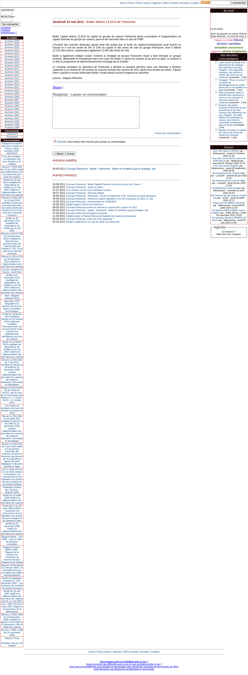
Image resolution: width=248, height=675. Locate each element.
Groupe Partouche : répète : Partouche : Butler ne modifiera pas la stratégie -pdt (111, 175)
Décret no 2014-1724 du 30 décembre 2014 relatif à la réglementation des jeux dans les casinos (12, 261)
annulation (221, 47)
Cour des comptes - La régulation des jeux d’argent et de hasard (12, 160)
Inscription (6, 27)
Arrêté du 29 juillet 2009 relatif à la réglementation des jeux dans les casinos (12, 499)
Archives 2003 (12, 112)
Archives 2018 (12, 66)
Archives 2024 (12, 47)
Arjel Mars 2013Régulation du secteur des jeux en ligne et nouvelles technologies (12, 306)
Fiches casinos (143, 3)
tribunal (238, 40)
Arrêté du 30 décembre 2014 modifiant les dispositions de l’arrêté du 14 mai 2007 (12, 224)
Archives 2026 (12, 41)
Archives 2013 (12, 81)
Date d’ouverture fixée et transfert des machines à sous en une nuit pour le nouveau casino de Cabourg (231, 97)
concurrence (235, 47)
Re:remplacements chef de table (228, 173)
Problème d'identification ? (9, 31)
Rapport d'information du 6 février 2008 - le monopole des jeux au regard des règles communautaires (12, 570)
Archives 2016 (12, 72)
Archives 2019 (12, 62)
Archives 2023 (12, 50)
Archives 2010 (12, 90)
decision (222, 43)
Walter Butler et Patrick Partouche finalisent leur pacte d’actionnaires (101, 222)
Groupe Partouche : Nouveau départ (85, 199)
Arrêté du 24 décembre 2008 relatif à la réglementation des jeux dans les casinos (12, 528)
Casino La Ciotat (223, 40)
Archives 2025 (12, 44)
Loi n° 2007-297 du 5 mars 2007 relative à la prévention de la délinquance (12, 608)
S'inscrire (62, 148)
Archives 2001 (12, 118)
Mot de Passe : (8, 16)
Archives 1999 (12, 124)
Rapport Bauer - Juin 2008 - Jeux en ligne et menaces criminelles (12, 540)
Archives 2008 (12, 96)
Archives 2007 (12, 100)
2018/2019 (12, 134)
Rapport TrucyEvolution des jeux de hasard (12, 642)
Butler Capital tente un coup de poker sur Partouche (93, 228)
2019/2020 (12, 137)
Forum (131, 3)
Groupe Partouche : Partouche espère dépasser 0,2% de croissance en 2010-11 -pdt (110, 205)
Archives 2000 (12, 121)
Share (56, 87)
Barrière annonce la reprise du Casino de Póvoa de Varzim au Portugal (232, 132)
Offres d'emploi (170, 3)
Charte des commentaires (168, 139)
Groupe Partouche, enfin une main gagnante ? (90, 225)
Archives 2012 (12, 84)
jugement (216, 51)
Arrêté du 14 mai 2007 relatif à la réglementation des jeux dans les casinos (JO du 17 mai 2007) (12, 596)
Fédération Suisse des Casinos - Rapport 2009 (12, 489)
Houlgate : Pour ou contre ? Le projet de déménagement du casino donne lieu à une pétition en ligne (233, 85)
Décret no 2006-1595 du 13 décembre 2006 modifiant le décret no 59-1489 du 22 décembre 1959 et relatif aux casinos (12, 620)
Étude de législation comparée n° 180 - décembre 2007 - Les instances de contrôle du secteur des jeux (12, 583)
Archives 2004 (12, 109)
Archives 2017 (12, 69)
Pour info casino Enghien (226, 165)
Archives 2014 (12, 78)
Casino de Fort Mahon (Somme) (228, 203)
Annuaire (184, 3)
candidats (234, 43)
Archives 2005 (12, 106)
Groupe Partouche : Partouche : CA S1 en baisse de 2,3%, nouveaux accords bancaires (111, 202)
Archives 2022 (12, 53)
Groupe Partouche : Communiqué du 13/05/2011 (92, 208)
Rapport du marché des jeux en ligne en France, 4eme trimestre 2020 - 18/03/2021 (12, 148)
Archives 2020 (12, 59)
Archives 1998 (12, 127)
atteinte (226, 51)
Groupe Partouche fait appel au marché (87, 219)
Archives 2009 (12, 93)
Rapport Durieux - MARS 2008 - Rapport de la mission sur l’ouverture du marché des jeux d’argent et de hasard (12, 554)
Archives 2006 (12, 103)
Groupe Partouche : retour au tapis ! (85, 193)
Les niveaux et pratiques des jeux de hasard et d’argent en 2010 (12, 409)
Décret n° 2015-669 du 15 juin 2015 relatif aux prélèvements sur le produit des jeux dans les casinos (12, 172)
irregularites (239, 51)
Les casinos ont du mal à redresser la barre (89, 196)
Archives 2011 (12, 87)
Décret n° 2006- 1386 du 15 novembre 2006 (12, 632)
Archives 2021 (12, 56)
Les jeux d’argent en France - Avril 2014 (12, 270)
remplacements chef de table (226, 188)
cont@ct (195, 3)
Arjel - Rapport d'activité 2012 (12, 296)
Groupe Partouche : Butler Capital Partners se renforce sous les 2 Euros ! (104, 190)
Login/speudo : (8, 9)
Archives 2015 (12, 75)
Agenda (157, 3)
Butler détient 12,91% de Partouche (85, 210)
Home (123, 3)
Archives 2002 (12, 115)
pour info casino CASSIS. (226, 151)
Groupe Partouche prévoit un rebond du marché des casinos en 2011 (102, 213)
